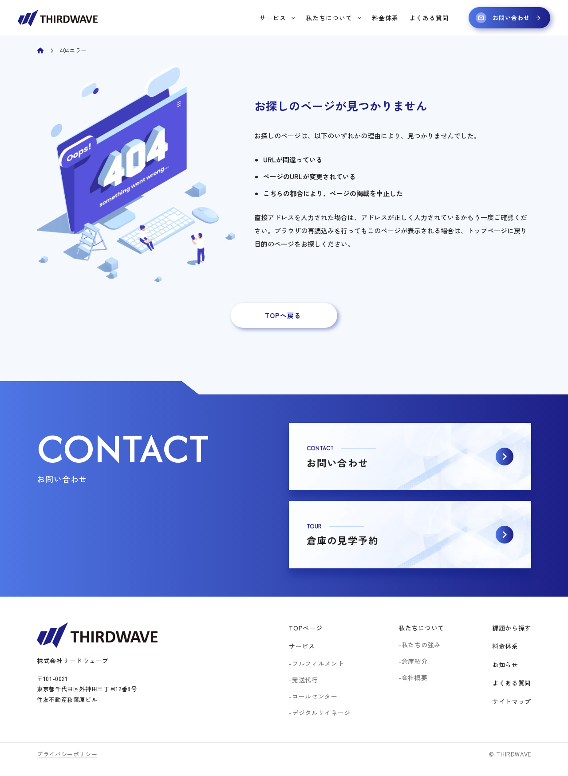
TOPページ (305, 627)
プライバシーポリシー (67, 754)
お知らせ (505, 664)
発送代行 (305, 679)
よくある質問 (429, 17)
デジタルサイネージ (321, 712)
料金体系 (385, 17)
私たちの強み (421, 644)
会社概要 (415, 677)
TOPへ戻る (283, 315)
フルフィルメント (318, 663)
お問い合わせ (508, 17)
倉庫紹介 (415, 661)
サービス (277, 17)
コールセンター (315, 696)
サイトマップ (511, 701)
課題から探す (511, 627)
